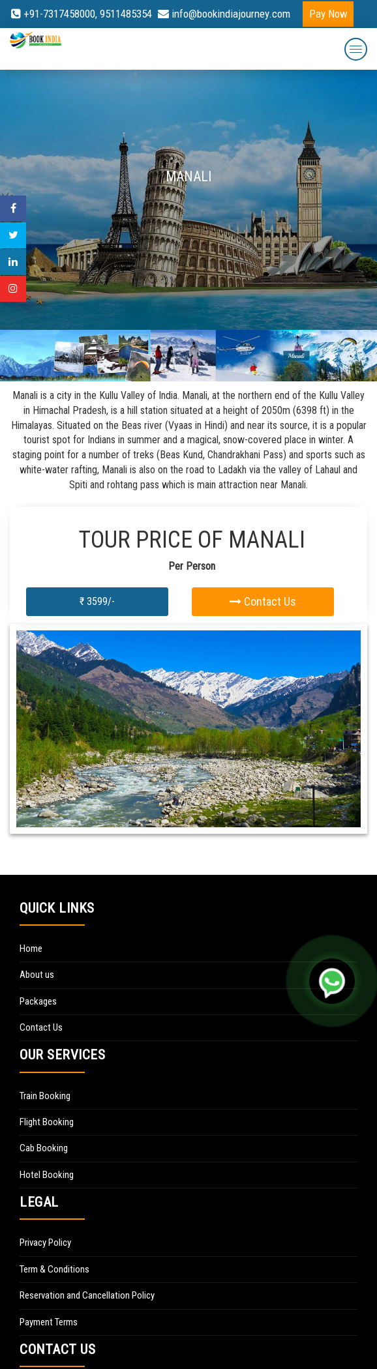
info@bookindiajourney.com (224, 13)
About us (37, 974)
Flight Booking (47, 1122)
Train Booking (45, 1096)
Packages (38, 1001)
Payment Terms (49, 1322)
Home (31, 948)
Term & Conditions (54, 1269)
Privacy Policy (45, 1242)
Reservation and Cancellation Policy (87, 1295)
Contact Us (263, 601)
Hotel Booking (47, 1175)
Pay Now (328, 13)
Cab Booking (44, 1148)
